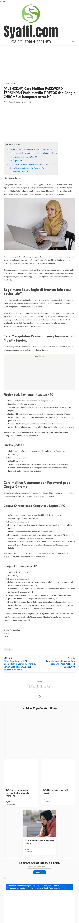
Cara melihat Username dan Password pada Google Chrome (32, 164)
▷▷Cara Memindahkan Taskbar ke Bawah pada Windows (17, 793)
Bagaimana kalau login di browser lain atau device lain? (30, 149)
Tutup (17, 144)
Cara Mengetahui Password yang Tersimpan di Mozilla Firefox (33, 153)
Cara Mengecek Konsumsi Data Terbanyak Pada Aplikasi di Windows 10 (60, 664)
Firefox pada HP (15, 160)
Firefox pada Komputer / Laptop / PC (23, 157)
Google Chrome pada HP (18, 172)
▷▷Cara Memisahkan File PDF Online (39, 842)
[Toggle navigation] (73, 41)
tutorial (14, 83)
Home (6, 83)
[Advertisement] (39, 63)
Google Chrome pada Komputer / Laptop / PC (26, 168)
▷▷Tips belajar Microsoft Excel (55, 791)
